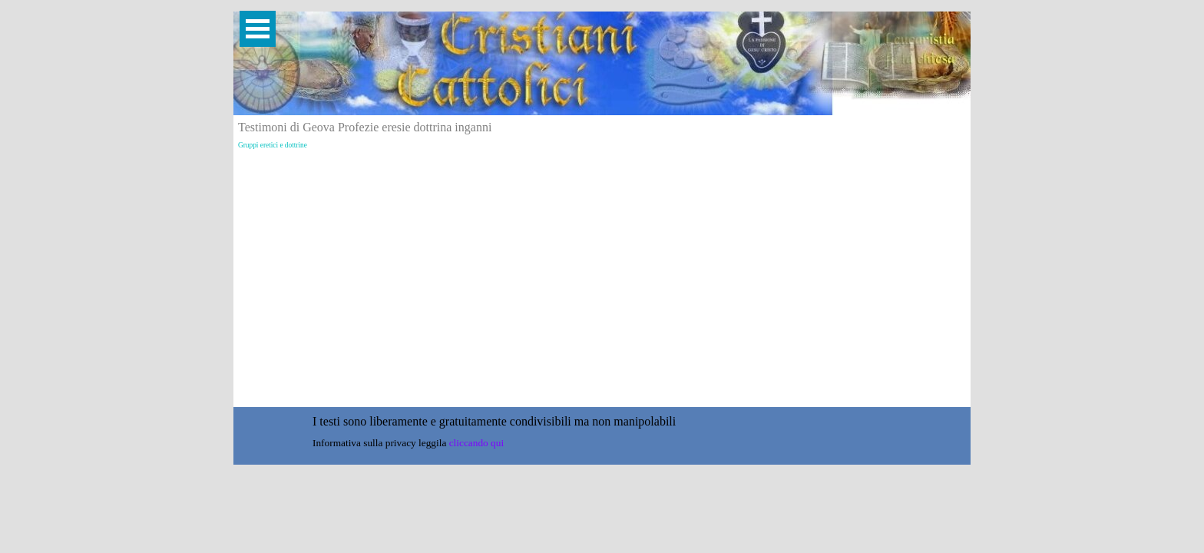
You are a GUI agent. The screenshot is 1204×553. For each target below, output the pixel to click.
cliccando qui (476, 443)
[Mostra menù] (258, 29)
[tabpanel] (599, 421)
